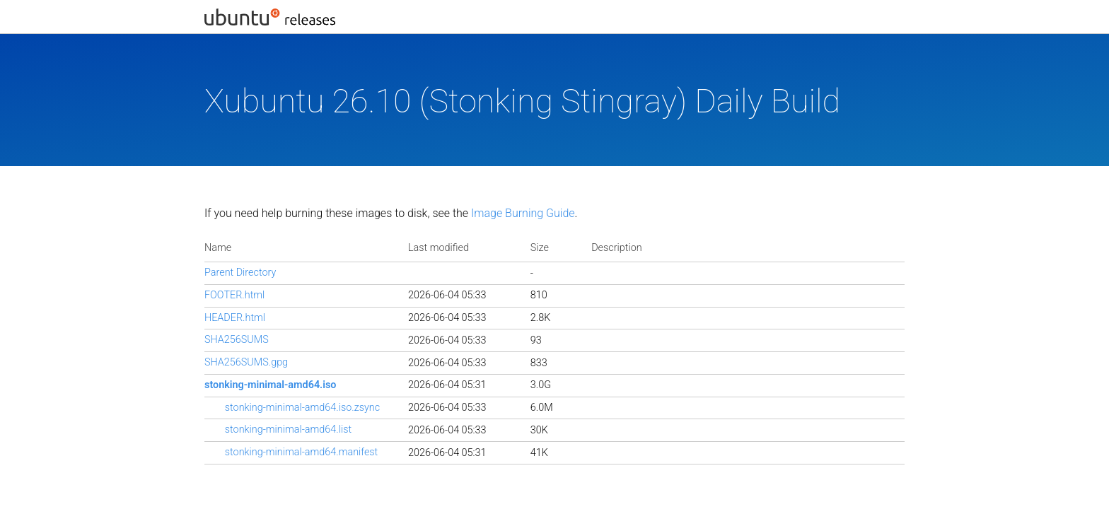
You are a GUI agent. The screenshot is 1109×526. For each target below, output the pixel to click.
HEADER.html (234, 318)
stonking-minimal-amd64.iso (270, 385)
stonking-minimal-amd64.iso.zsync (302, 408)
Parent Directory (240, 273)
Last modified (438, 248)
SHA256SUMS (236, 340)
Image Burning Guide (523, 213)
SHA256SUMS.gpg (246, 362)
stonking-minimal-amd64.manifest (301, 452)
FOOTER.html (234, 295)
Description (616, 248)
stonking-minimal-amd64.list (288, 429)
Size (539, 248)
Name (217, 248)
